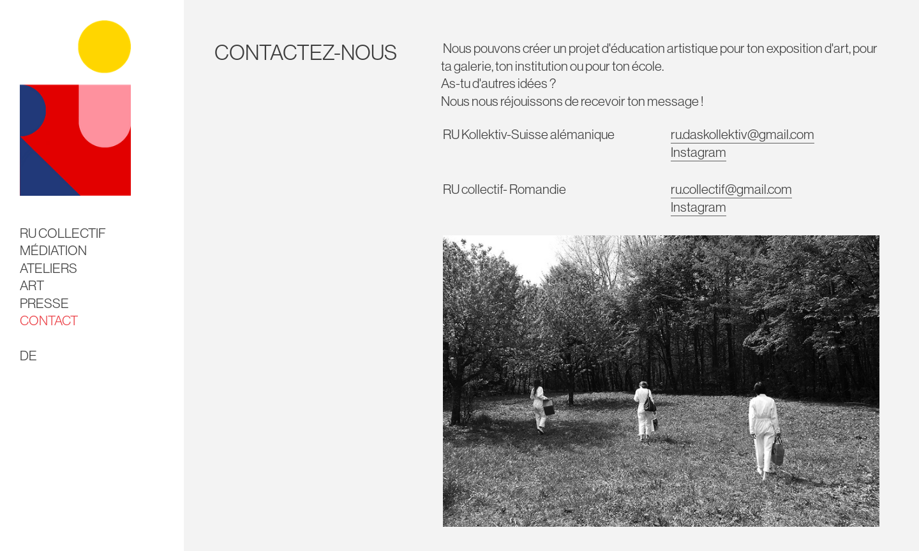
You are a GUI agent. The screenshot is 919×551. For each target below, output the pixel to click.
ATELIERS (48, 268)
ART (32, 285)
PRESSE (44, 303)
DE (28, 355)
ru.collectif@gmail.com (731, 189)
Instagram (698, 152)
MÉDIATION (53, 250)
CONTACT (49, 320)
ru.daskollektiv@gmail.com (742, 134)
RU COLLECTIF (63, 233)
